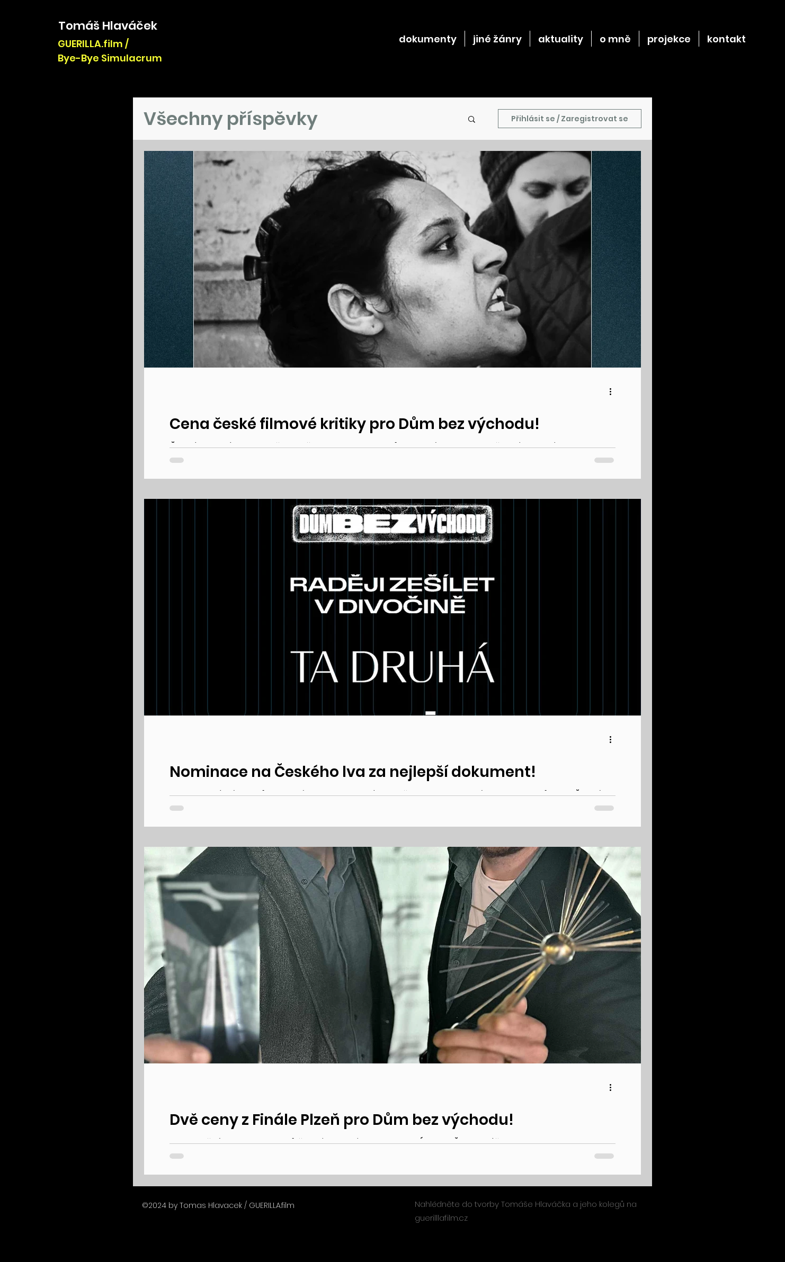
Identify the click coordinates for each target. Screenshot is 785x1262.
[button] (472, 120)
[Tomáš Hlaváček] (107, 26)
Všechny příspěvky (231, 119)
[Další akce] (614, 391)
